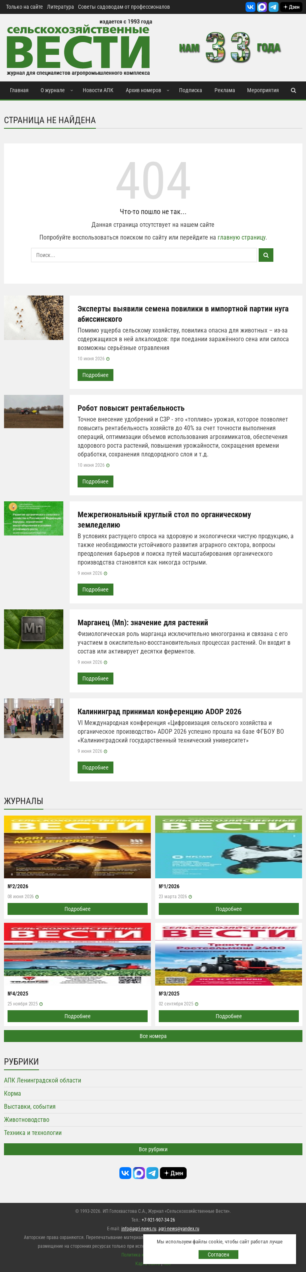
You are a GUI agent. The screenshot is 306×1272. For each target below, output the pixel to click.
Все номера (153, 1036)
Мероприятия (263, 90)
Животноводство (26, 1119)
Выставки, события (30, 1106)
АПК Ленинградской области (42, 1080)
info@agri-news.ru (138, 1228)
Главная (19, 90)
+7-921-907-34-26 (158, 1220)
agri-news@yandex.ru (178, 1228)
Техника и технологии (33, 1133)
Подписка (190, 90)
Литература (60, 7)
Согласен (218, 1254)
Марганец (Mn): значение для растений (143, 622)
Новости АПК (98, 90)
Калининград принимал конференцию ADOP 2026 (160, 711)
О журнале (53, 90)
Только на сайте (24, 7)
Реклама (224, 90)
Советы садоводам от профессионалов (124, 7)
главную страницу (241, 237)
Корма (12, 1093)
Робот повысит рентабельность (131, 408)
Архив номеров (143, 90)
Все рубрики (153, 1149)
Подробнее (95, 375)
